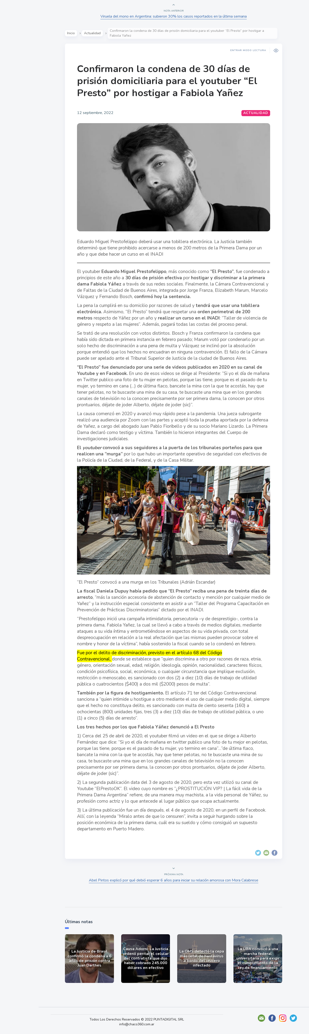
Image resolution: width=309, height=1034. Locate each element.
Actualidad (21, 64)
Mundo (17, 97)
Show (15, 75)
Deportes (19, 120)
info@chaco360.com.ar (154, 1024)
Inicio (81, 33)
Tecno (16, 109)
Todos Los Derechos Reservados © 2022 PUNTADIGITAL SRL (154, 1019)
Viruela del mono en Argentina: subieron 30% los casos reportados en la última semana (183, 16)
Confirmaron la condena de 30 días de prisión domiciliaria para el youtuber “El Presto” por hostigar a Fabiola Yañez (177, 81)
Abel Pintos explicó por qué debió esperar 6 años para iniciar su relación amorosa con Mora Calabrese (183, 880)
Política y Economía (29, 86)
